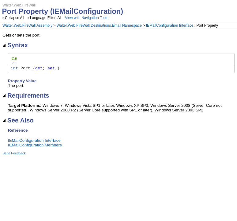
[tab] (14, 59)
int (14, 69)
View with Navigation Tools (86, 18)
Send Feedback (14, 154)
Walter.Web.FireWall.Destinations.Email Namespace (99, 25)
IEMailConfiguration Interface (170, 25)
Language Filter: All (46, 18)
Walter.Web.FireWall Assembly (27, 25)
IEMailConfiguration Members (35, 146)
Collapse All (14, 18)
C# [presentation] (14, 58)
